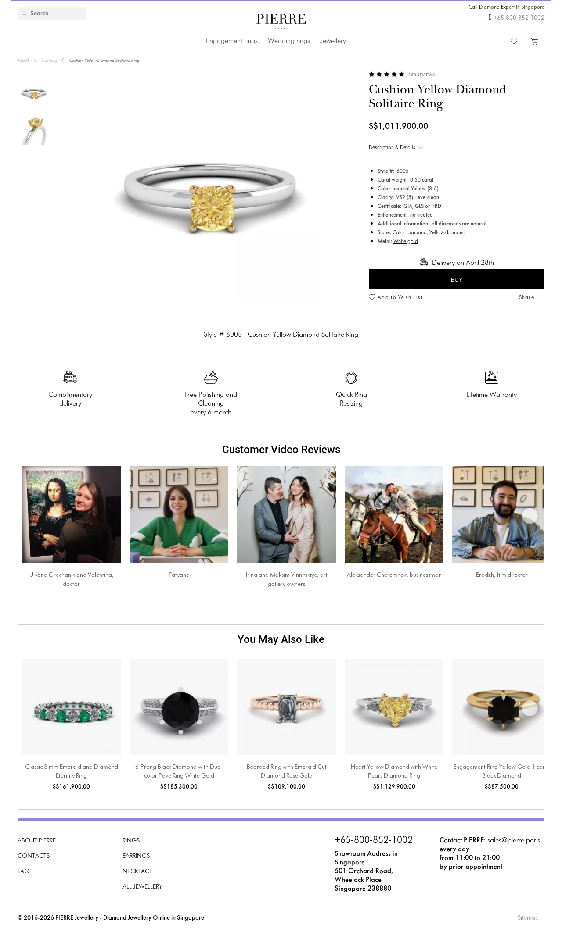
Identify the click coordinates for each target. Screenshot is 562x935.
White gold (405, 241)
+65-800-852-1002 (519, 18)
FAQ (23, 871)
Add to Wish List (400, 297)
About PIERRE (37, 841)
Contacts (34, 856)
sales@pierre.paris (513, 840)
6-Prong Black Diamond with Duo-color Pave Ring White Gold (179, 771)
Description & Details (392, 147)
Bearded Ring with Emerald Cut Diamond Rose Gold (287, 771)
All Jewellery (142, 887)
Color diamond (410, 233)
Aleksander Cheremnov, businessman (394, 575)
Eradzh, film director (502, 575)
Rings (131, 841)
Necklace (137, 871)
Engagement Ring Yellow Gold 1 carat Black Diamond (501, 771)
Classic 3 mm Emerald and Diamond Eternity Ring (71, 771)
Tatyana (179, 575)
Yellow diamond (447, 233)
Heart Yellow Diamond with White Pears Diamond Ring (394, 771)
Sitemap (528, 918)
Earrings (136, 856)
